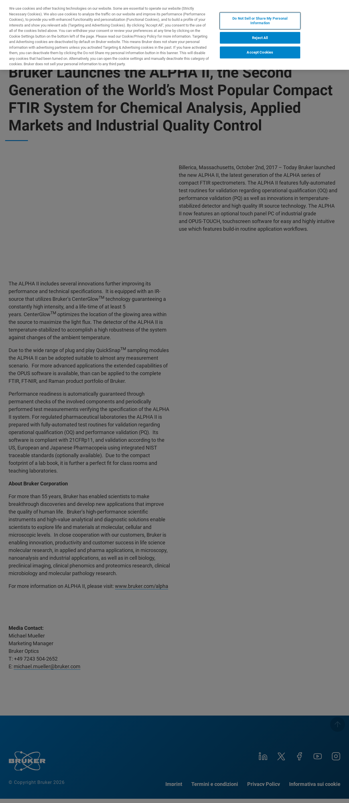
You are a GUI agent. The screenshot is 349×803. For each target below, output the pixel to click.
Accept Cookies (260, 52)
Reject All (260, 38)
